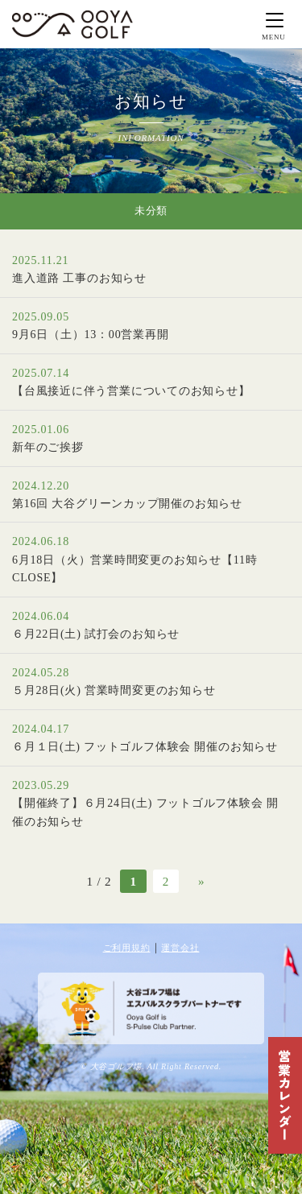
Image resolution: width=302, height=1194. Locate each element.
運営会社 (180, 947)
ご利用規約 (127, 947)
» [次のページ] (201, 881)
